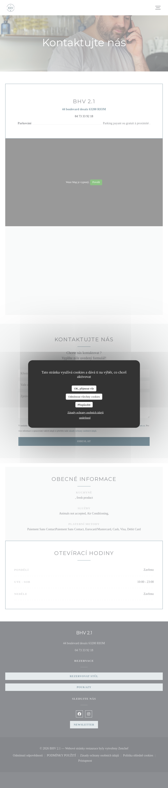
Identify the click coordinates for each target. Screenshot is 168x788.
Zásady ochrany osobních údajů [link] (86, 412)
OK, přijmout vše (84, 388)
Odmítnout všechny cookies (84, 396)
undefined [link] (85, 417)
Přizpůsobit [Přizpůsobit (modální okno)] (83, 404)
